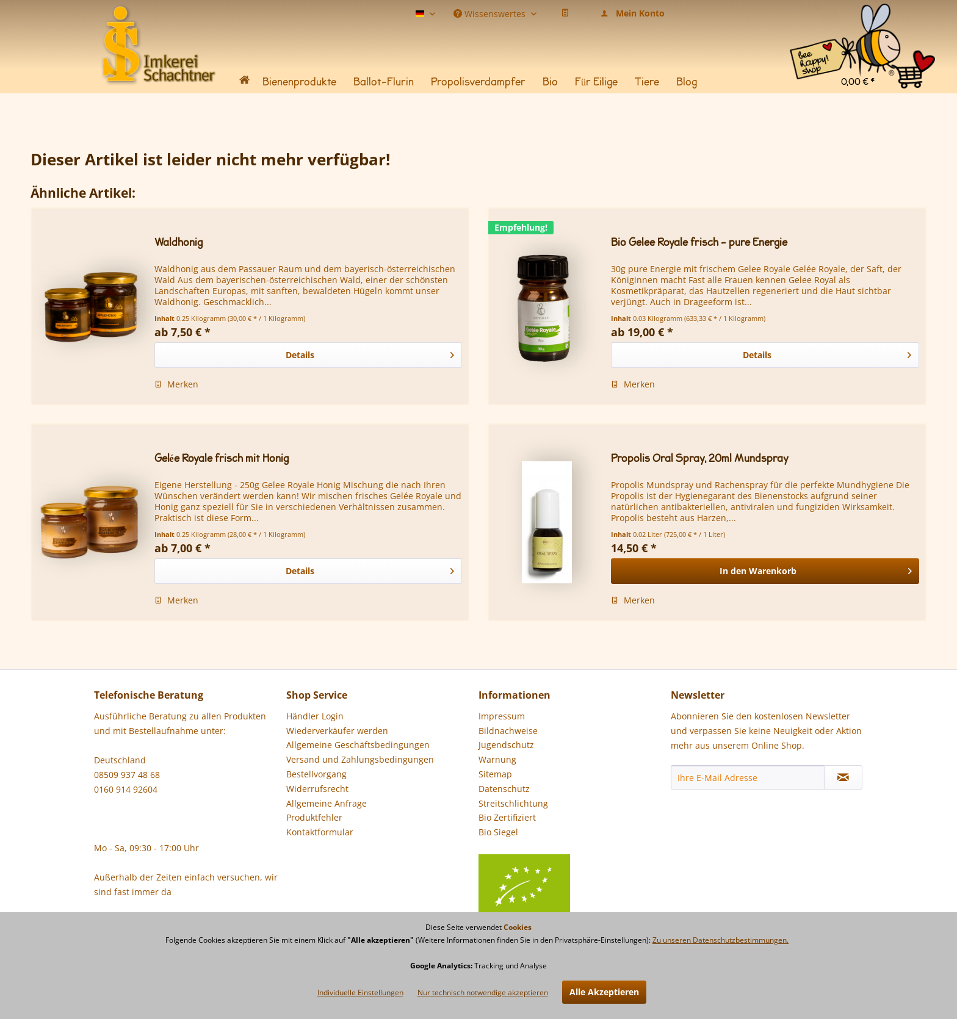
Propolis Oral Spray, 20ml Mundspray (700, 458)
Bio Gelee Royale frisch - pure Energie (699, 242)
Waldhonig (178, 242)
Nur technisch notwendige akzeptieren (482, 992)
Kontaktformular (319, 832)
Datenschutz (504, 788)
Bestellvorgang (316, 774)
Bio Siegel (524, 840)
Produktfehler (314, 817)
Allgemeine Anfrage (326, 803)
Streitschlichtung (513, 803)
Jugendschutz (506, 745)
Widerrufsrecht (317, 788)
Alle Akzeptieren (604, 992)
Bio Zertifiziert (507, 817)
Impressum (501, 716)
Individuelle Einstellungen (360, 992)
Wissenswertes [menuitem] (490, 13)
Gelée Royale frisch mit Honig (221, 458)
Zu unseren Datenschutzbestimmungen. (720, 940)
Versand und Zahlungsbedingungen (360, 759)
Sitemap (495, 774)
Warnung (497, 759)
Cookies (518, 927)
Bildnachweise (508, 730)
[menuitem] (862, 18)
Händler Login (315, 716)
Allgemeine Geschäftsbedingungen (358, 745)
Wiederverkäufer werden (337, 730)
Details (370, 353)
